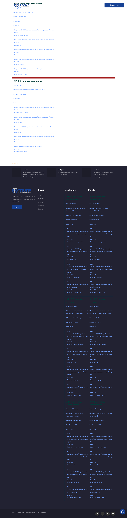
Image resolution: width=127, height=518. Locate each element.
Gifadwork (43, 513)
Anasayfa (43, 5)
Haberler (81, 5)
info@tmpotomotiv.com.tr (66, 172)
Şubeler (72, 5)
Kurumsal (53, 5)
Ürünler (63, 5)
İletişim (91, 5)
